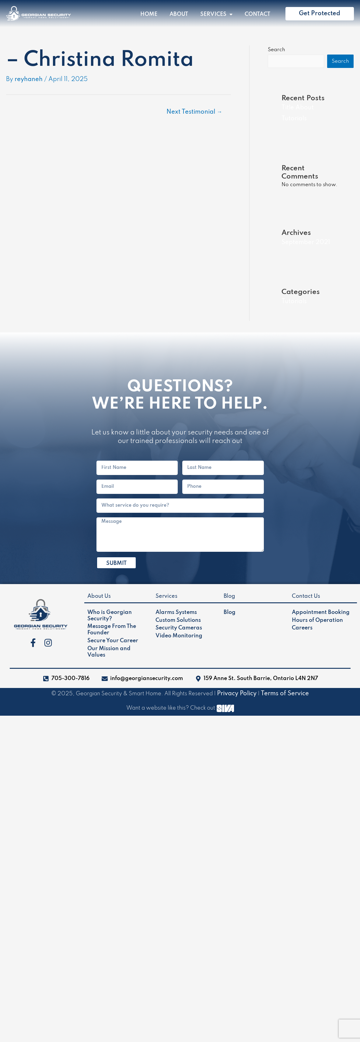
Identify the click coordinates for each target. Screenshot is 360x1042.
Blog (229, 596)
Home (148, 14)
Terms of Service (285, 694)
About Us (99, 596)
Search (276, 49)
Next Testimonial (194, 112)
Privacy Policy (237, 694)
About (179, 14)
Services (216, 14)
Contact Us (306, 596)
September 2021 (305, 242)
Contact (257, 14)
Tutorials (294, 302)
